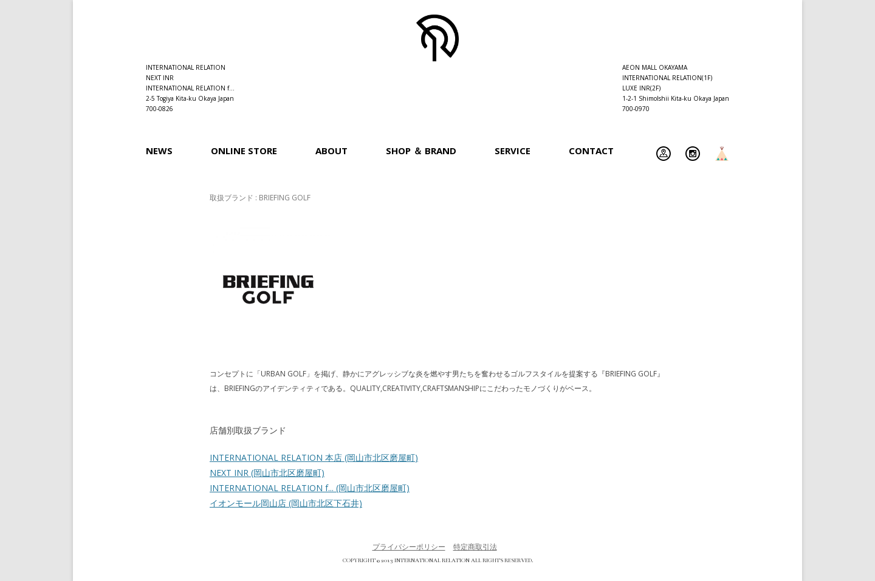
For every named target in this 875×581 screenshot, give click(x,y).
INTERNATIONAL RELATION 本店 (314, 457)
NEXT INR (267, 472)
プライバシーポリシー (408, 547)
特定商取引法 (475, 547)
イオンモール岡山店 (286, 503)
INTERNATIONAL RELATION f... (310, 488)
